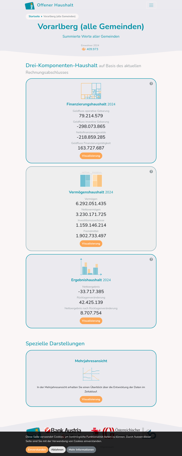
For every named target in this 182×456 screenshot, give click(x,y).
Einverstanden (37, 449)
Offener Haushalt (49, 5)
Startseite (34, 16)
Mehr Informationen (81, 449)
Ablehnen (57, 449)
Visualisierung (91, 156)
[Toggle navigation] (151, 5)
